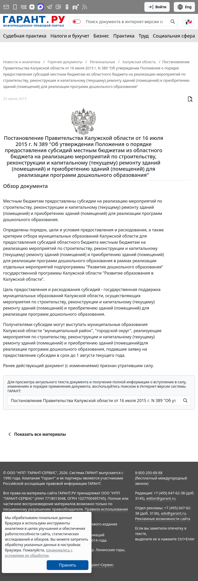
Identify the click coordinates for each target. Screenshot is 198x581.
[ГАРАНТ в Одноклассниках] (67, 7)
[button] (188, 21)
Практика (123, 36)
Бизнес (101, 36)
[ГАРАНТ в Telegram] (49, 7)
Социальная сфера (174, 36)
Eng (184, 7)
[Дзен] (32, 7)
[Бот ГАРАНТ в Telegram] (58, 7)
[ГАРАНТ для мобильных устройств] (15, 7)
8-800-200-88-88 (148, 472)
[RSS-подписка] (84, 7)
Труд (144, 36)
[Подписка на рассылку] (6, 7)
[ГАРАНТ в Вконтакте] (24, 7)
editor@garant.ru (161, 498)
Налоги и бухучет (70, 36)
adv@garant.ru (173, 513)
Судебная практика (24, 36)
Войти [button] (157, 7)
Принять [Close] (67, 565)
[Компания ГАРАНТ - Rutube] (76, 7)
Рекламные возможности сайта (162, 518)
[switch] (76, 22)
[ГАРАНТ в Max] (40, 7)
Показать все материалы (36, 434)
